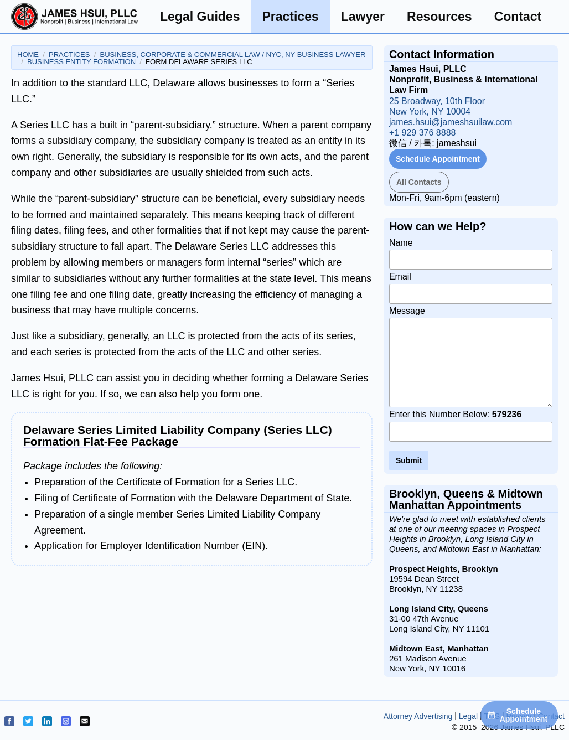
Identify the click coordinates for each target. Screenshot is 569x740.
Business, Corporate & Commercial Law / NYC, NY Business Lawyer (233, 54)
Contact (518, 16)
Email (470, 288)
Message (470, 357)
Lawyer (363, 16)
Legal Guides (200, 16)
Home (28, 54)
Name (470, 254)
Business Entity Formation (81, 62)
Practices (290, 16)
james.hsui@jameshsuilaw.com (451, 122)
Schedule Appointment (438, 158)
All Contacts (419, 182)
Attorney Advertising (418, 716)
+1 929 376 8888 (422, 132)
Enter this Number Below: (470, 426)
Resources (439, 16)
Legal (468, 716)
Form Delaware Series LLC (199, 62)
